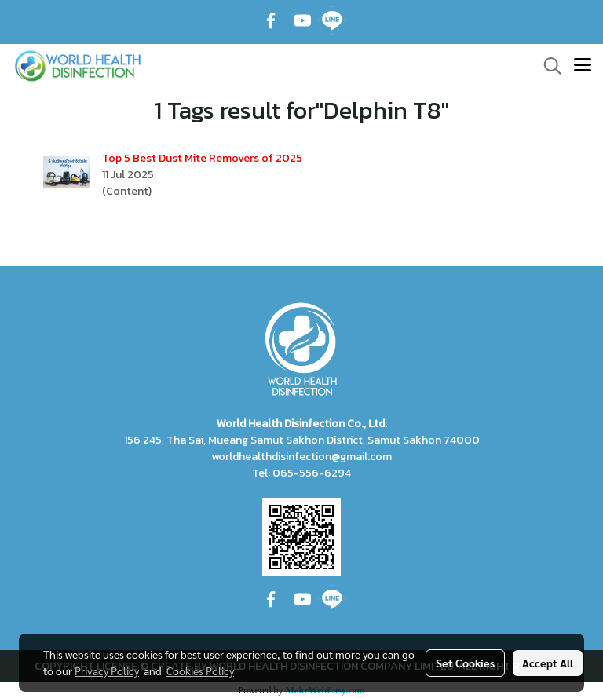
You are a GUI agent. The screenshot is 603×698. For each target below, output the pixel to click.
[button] (547, 66)
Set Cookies (465, 663)
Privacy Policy (107, 670)
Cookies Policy (200, 670)
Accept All (547, 663)
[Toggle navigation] (582, 66)
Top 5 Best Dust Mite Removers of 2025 (202, 158)
